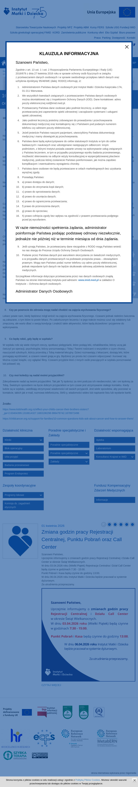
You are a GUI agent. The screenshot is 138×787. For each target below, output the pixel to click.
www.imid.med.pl (88, 280)
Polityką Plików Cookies (87, 780)
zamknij (134, 780)
